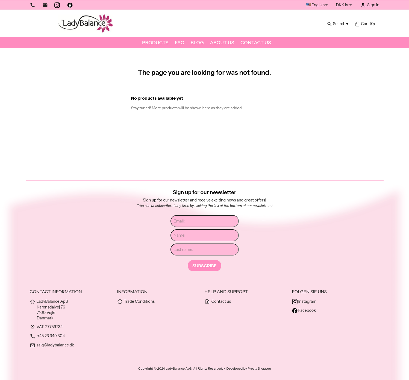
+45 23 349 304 (47, 335)
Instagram (304, 301)
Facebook (304, 310)
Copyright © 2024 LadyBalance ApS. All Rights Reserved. (180, 368)
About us (222, 42)
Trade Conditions (136, 301)
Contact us (255, 42)
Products (155, 42)
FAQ (179, 42)
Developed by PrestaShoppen (248, 368)
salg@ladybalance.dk (52, 345)
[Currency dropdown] (344, 5)
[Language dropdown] (317, 5)
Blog (197, 42)
